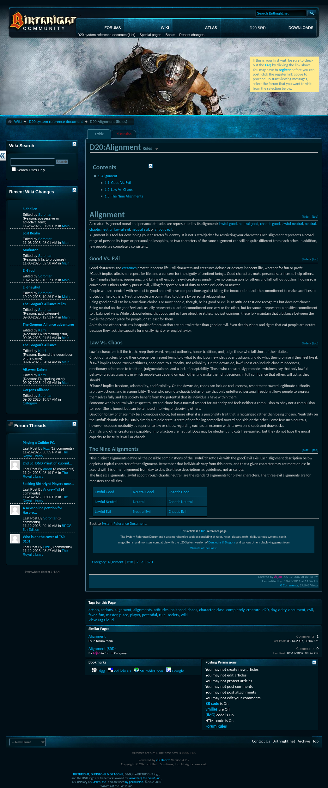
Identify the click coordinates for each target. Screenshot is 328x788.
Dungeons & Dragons (222, 542)
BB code (212, 703)
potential (149, 614)
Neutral (138, 502)
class (220, 609)
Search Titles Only (28, 170)
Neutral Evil (142, 511)
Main (66, 226)
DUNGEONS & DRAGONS (107, 774)
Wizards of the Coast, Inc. (145, 778)
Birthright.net (283, 741)
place (123, 614)
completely (235, 609)
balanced (177, 609)
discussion (124, 134)
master (112, 614)
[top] (315, 217)
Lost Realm (31, 233)
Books (170, 35)
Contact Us (261, 741)
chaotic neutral (100, 229)
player (135, 614)
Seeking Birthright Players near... (48, 484)
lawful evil (122, 229)
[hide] (306, 217)
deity (282, 609)
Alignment (107, 176)
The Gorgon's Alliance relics (44, 304)
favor (92, 614)
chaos (192, 609)
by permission (134, 782)
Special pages (150, 35)
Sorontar (45, 214)
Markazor (30, 250)
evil (310, 609)
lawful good (228, 223)
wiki (184, 614)
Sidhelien (30, 209)
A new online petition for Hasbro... (42, 510)
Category (99, 562)
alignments (142, 609)
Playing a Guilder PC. (39, 442)
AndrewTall (51, 489)
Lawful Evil (103, 511)
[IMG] (210, 714)
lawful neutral (292, 223)
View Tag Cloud (101, 619)
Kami (42, 330)
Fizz (46, 448)
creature (253, 609)
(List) (131, 35)
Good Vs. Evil (118, 182)
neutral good (248, 223)
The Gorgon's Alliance (40, 345)
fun (101, 614)
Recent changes (191, 35)
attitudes (161, 609)
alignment (123, 609)
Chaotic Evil (177, 511)
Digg (101, 671)
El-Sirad (28, 270)
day (273, 609)
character (207, 609)
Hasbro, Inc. (98, 782)
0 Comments (289, 585)
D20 (203, 531)
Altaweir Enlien (35, 369)
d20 (265, 609)
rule (162, 614)
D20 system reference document (102, 35)
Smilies (211, 709)
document (296, 609)
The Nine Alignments (124, 196)
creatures (129, 268)
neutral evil (140, 229)
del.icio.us (122, 671)
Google (178, 671)
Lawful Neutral (106, 502)
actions (107, 609)
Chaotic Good (179, 492)
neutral (310, 223)
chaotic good (270, 223)
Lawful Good (104, 492)
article (99, 134)
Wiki (17, 121)
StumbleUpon (151, 671)
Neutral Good (143, 492)
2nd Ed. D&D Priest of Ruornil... (47, 463)
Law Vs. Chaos (118, 189)
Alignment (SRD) (102, 648)
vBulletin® (163, 760)
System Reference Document (123, 523)
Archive (304, 741)
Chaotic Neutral (181, 502)
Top (316, 741)
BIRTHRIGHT (81, 774)
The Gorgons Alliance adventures (48, 324)
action (93, 609)
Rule (140, 562)
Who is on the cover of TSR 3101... (44, 539)
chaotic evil (163, 229)
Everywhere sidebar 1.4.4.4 (42, 572)
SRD (150, 562)
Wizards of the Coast (203, 548)
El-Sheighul (31, 287)
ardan (47, 469)
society (173, 614)
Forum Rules (216, 726)
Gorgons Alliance (36, 390)
